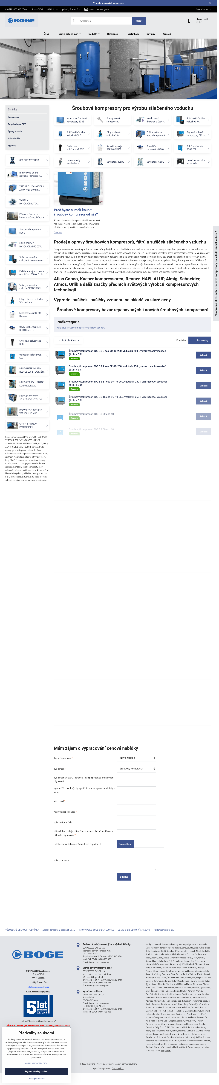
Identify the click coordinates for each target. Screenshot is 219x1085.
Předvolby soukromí (105, 1063)
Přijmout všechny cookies (36, 1071)
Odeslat (124, 876)
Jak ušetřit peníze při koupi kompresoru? (38, 1021)
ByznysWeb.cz (118, 1068)
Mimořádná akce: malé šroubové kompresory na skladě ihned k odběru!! (216, 273)
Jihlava (41, 977)
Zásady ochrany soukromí (126, 1063)
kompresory (166, 1050)
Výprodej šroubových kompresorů (108, 3)
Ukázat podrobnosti (36, 1078)
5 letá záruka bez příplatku (38, 991)
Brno (46, 982)
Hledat (138, 20)
